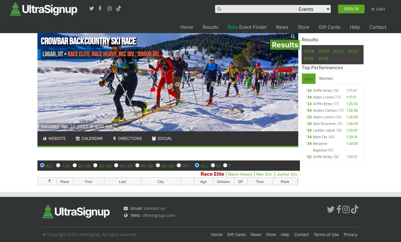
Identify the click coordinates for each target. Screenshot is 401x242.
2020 (353, 51)
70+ (186, 165)
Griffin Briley (322, 90)
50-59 (147, 165)
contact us (154, 208)
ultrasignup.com (158, 215)
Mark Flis (320, 137)
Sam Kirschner (324, 124)
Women (326, 78)
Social (161, 138)
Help (355, 27)
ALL (50, 165)
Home (186, 27)
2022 (338, 51)
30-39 (105, 165)
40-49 (126, 165)
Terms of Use (326, 234)
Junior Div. (287, 174)
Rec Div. (264, 174)
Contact (377, 27)
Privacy (351, 234)
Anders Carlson (325, 110)
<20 (66, 165)
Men (309, 79)
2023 (323, 51)
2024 (309, 51)
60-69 (167, 165)
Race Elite (212, 174)
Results (210, 27)
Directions (127, 138)
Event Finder (247, 27)
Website (54, 138)
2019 (308, 58)
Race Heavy (240, 174)
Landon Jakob (324, 130)
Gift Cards (329, 27)
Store (303, 27)
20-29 (84, 165)
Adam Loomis (323, 97)
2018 (323, 58)
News (282, 27)
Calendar (89, 138)
